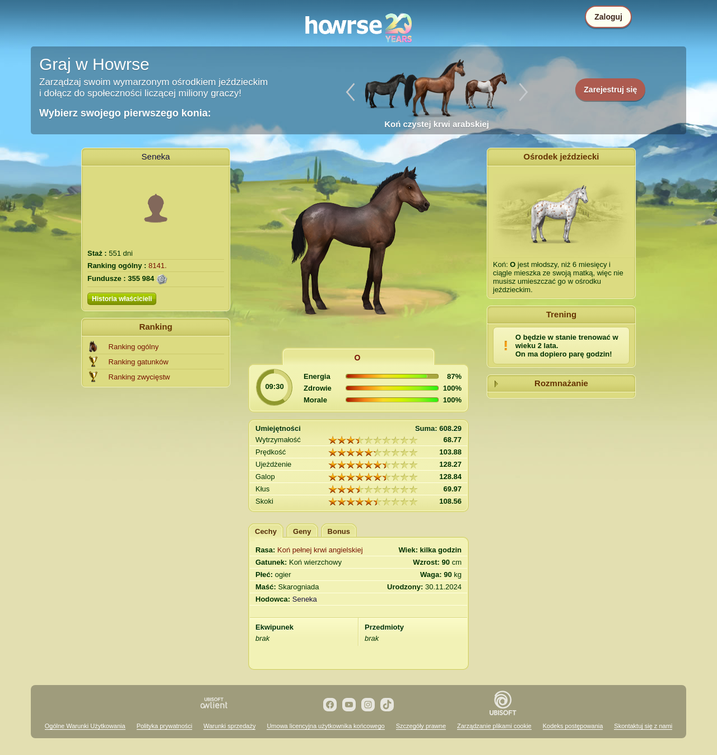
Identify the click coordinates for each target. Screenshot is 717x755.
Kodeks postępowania (573, 726)
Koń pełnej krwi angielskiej (319, 550)
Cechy (266, 531)
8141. (157, 265)
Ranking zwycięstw (139, 377)
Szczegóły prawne (421, 726)
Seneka (156, 156)
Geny (302, 531)
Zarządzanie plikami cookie (494, 726)
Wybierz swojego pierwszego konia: (125, 113)
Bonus (339, 531)
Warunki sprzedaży (229, 726)
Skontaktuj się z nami (643, 726)
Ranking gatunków (139, 362)
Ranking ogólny (134, 347)
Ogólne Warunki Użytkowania (85, 726)
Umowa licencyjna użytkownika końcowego (325, 726)
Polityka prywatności (165, 726)
